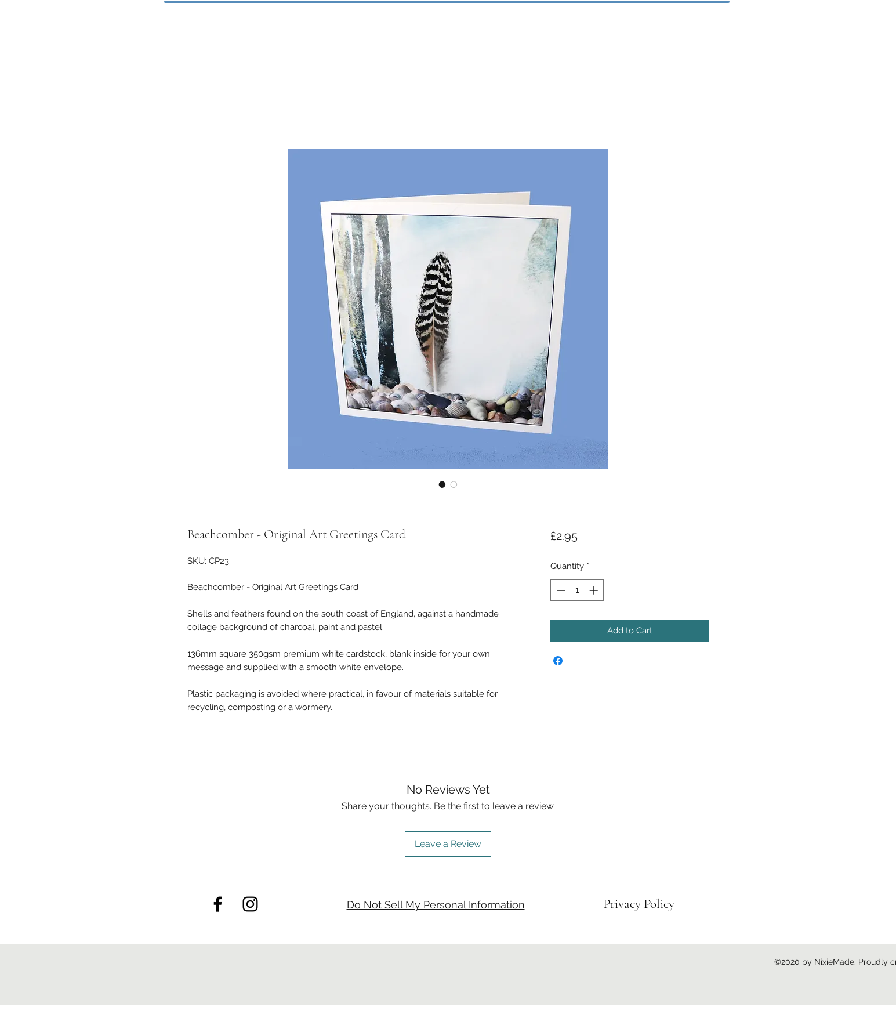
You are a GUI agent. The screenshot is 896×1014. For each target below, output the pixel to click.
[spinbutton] (577, 590)
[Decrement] (560, 590)
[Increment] (595, 590)
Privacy (623, 904)
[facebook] (218, 904)
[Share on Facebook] (558, 661)
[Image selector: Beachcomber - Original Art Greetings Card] (442, 484)
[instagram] (250, 904)
